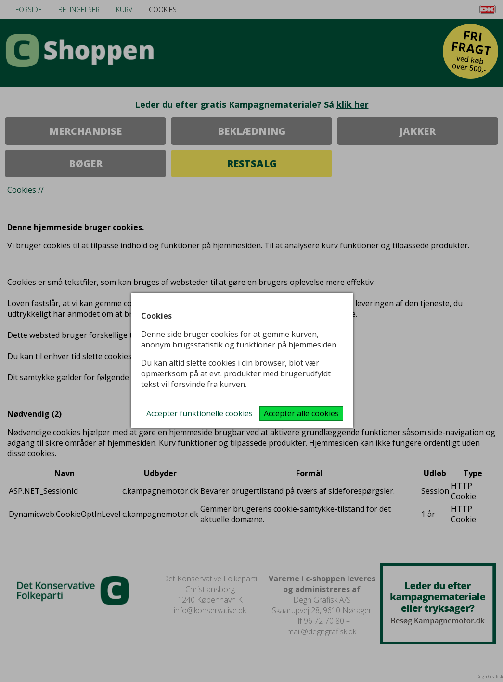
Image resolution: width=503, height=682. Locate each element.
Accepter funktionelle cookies (199, 413)
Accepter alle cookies (301, 413)
